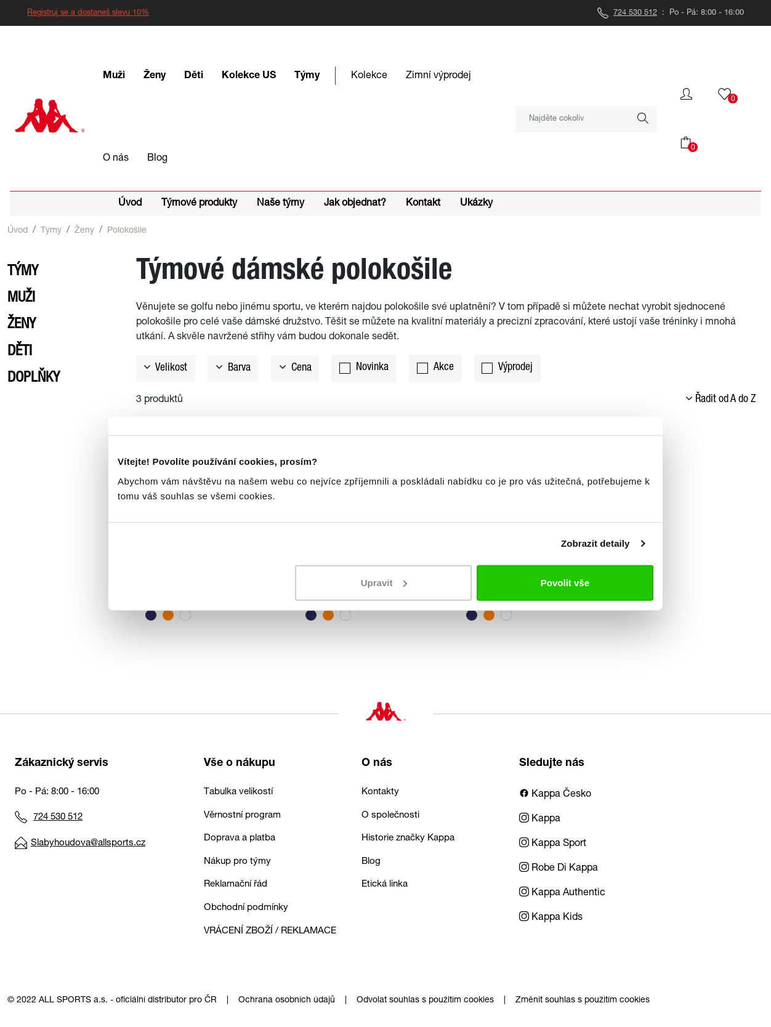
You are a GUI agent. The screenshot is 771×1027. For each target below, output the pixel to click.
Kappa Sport (552, 844)
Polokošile (127, 231)
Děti (19, 352)
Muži (21, 298)
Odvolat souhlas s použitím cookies (425, 1000)
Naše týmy (280, 204)
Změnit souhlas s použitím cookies (582, 1000)
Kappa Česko (555, 795)
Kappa (539, 819)
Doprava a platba (239, 838)
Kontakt (423, 204)
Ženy (84, 231)
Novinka (372, 367)
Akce (444, 367)
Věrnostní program (242, 815)
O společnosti (390, 815)
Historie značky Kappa (407, 838)
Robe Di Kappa (558, 869)
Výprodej (515, 367)
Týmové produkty (199, 204)
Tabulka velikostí (238, 792)
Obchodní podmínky (246, 907)
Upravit (384, 582)
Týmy (51, 231)
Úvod (130, 204)
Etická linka (384, 884)
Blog (371, 861)
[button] (686, 94)
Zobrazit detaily (595, 543)
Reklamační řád (235, 884)
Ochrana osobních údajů (286, 1000)
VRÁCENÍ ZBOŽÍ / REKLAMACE (270, 931)
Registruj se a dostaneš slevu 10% (88, 13)
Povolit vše (565, 582)
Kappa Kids (551, 918)
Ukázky (476, 204)
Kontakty (380, 792)
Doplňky (33, 378)
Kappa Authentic (562, 893)
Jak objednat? (355, 204)
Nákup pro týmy (237, 861)
